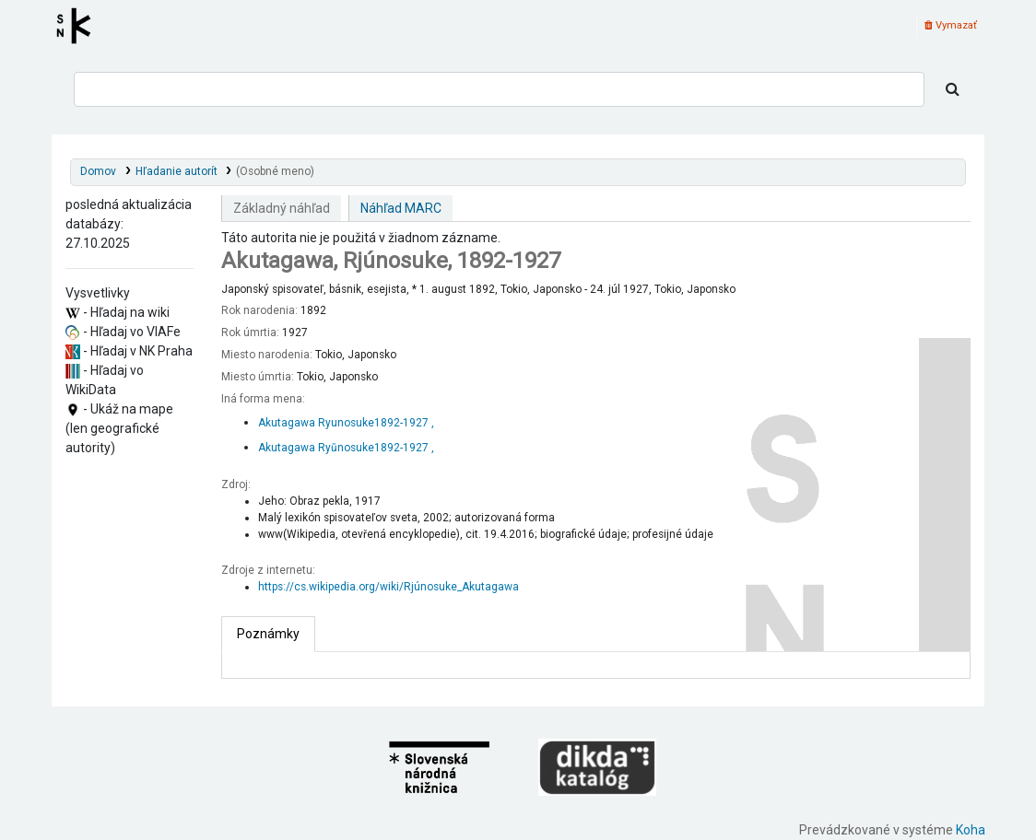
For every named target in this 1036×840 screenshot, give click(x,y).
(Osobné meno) (275, 171)
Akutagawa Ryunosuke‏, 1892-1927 (346, 422)
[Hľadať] (952, 89)
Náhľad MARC (400, 208)
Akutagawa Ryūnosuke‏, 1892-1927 (346, 447)
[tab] (268, 634)
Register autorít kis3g (79, 25)
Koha (970, 829)
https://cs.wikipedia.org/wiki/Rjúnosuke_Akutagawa (388, 586)
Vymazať (950, 25)
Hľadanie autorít (176, 171)
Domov (98, 171)
